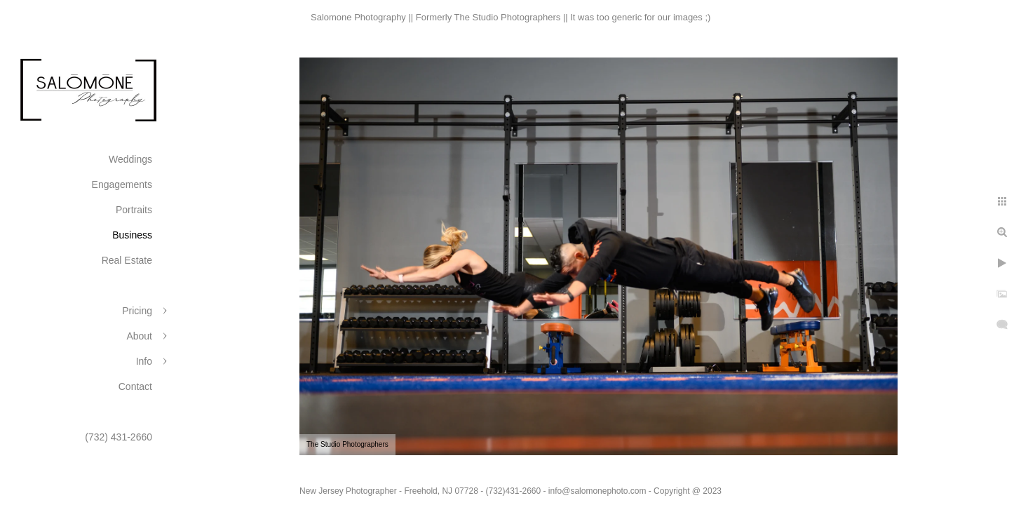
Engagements (122, 184)
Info (144, 361)
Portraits (134, 209)
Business (132, 235)
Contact (135, 386)
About (139, 336)
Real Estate (127, 260)
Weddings (130, 159)
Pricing (137, 310)
